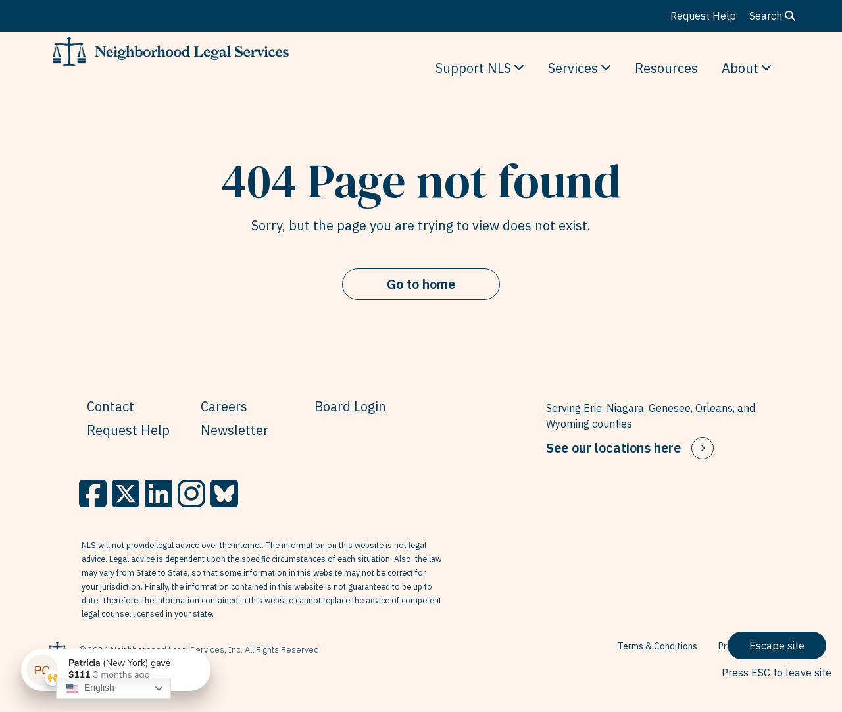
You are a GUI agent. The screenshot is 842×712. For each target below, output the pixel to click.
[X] (125, 493)
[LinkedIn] (158, 493)
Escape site (777, 645)
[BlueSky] (224, 493)
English (90, 688)
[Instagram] (191, 493)
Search (772, 16)
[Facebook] (93, 493)
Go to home (421, 284)
